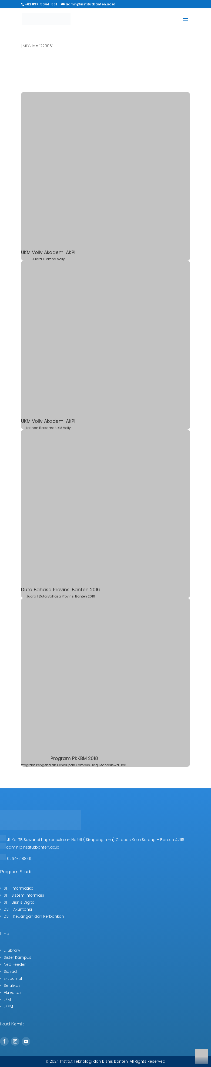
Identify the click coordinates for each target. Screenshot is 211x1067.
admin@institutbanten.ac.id (32, 847)
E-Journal (13, 978)
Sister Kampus (17, 957)
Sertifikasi (12, 985)
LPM (7, 999)
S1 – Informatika (19, 888)
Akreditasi (13, 992)
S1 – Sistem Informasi (24, 895)
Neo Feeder (15, 964)
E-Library (12, 950)
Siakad (10, 971)
